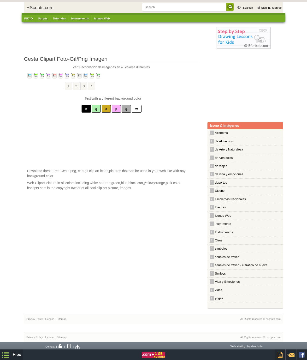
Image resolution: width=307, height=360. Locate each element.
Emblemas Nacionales (230, 199)
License (49, 319)
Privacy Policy (34, 319)
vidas (218, 290)
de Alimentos (224, 141)
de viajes (221, 166)
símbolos (221, 248)
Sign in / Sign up (271, 7)
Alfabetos (221, 133)
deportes (221, 182)
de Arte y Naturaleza (229, 149)
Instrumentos (224, 232)
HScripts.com (39, 7)
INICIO (28, 18)
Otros (219, 240)
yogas (219, 298)
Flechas (220, 207)
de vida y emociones (229, 174)
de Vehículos (224, 158)
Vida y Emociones (227, 281)
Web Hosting (238, 346)
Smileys (220, 273)
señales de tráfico (227, 257)
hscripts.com (273, 319)
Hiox (17, 355)
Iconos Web (102, 18)
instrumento (223, 224)
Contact (50, 346)
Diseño (219, 190)
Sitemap (61, 319)
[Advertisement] (123, 38)
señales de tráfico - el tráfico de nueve (241, 265)
